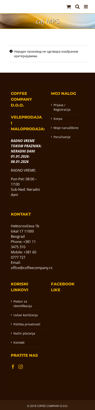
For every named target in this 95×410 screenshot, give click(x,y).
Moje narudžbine (66, 128)
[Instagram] (20, 367)
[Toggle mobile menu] (86, 6)
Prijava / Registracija (62, 107)
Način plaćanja (24, 333)
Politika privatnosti (26, 324)
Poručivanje (62, 137)
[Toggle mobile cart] (69, 6)
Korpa (58, 119)
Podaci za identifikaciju (22, 303)
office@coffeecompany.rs (31, 267)
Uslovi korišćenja (25, 315)
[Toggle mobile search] (77, 6)
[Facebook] (13, 367)
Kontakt (19, 342)
